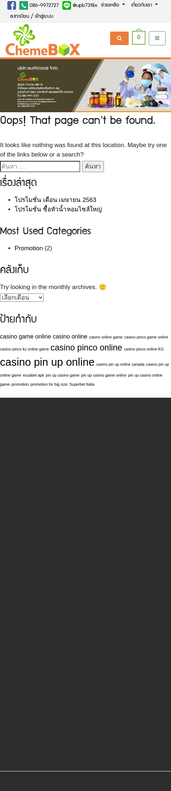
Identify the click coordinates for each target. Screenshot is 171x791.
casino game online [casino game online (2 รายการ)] (25, 336)
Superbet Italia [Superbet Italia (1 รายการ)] (81, 384)
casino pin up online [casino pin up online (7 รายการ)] (47, 362)
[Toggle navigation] (157, 38)
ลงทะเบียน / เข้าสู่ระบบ (31, 17)
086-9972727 (39, 5)
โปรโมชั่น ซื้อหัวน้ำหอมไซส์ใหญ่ (58, 209)
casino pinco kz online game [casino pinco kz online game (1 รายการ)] (24, 349)
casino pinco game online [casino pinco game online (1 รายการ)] (146, 337)
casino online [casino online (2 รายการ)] (70, 336)
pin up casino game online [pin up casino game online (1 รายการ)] (104, 375)
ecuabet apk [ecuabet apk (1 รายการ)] (33, 375)
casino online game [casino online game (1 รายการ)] (106, 337)
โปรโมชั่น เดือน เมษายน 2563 (55, 199)
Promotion (29, 248)
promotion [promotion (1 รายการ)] (19, 384)
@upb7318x (79, 5)
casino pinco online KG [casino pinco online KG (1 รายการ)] (144, 349)
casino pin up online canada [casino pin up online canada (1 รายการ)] (120, 364)
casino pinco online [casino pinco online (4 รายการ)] (87, 347)
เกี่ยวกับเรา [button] (142, 5)
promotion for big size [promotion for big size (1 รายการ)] (49, 384)
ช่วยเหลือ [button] (111, 5)
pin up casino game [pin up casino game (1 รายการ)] (62, 375)
